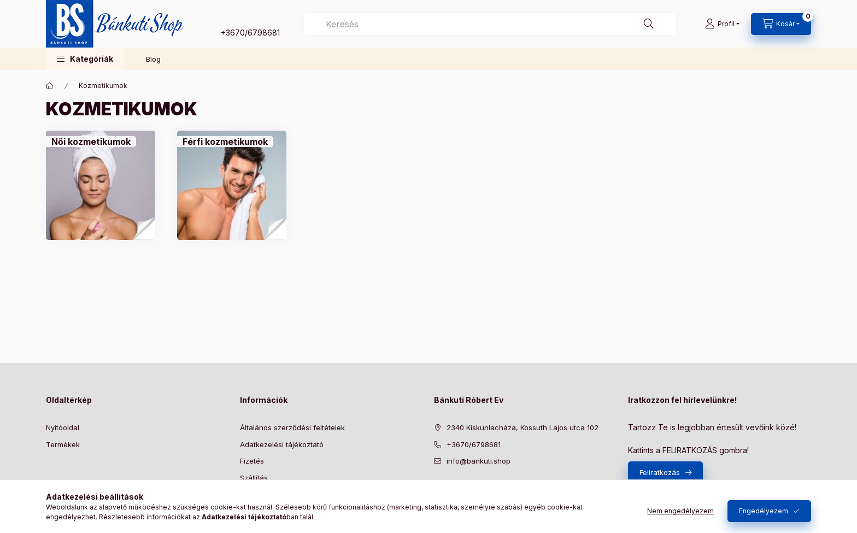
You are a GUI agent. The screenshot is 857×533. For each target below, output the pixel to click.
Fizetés (252, 460)
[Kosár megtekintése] (781, 24)
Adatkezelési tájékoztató (282, 444)
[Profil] (722, 24)
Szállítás (254, 477)
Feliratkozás (659, 472)
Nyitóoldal (62, 427)
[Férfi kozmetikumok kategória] (225, 141)
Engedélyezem (763, 511)
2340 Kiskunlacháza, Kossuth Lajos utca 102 (522, 427)
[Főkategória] (50, 86)
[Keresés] (649, 24)
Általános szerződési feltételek (292, 427)
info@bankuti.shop (478, 460)
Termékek (63, 444)
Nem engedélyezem (680, 511)
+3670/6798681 (250, 32)
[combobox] (490, 24)
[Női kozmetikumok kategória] (91, 141)
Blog (153, 59)
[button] (85, 59)
